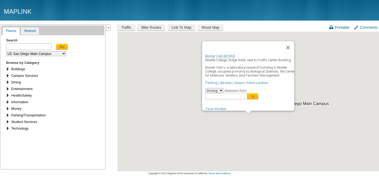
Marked (30, 31)
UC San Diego (345, 11)
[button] (248, 116)
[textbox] (29, 46)
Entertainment (22, 89)
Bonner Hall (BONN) (220, 56)
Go (62, 47)
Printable (342, 27)
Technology (20, 128)
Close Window (215, 109)
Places (11, 31)
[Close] (288, 47)
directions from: (235, 90)
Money (16, 109)
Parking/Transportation (28, 115)
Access (239, 82)
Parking (211, 82)
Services (226, 82)
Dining (16, 82)
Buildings (18, 69)
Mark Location (257, 82)
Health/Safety (21, 95)
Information (19, 102)
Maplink (17, 11)
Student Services (24, 122)
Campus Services (24, 76)
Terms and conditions (219, 173)
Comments (369, 27)
